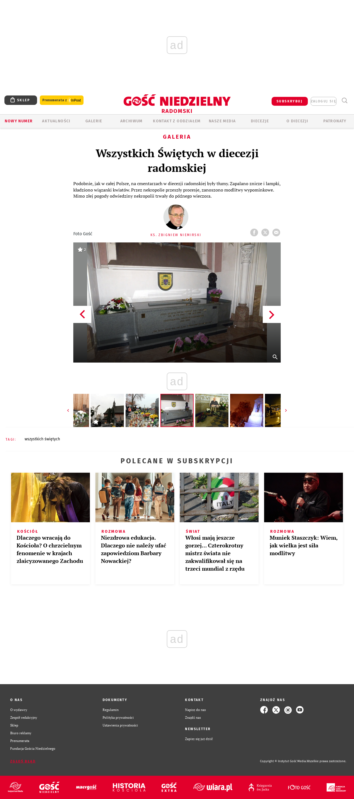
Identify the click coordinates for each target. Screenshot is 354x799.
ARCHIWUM (131, 121)
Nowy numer (19, 121)
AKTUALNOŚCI (56, 121)
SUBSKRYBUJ (290, 101)
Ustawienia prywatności (120, 725)
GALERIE (93, 121)
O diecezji (297, 121)
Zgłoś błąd (23, 761)
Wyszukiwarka (344, 100)
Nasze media (222, 121)
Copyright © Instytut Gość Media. (283, 761)
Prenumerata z (61, 100)
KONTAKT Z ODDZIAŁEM (177, 121)
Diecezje (260, 121)
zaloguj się (323, 101)
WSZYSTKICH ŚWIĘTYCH (42, 439)
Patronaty (335, 121)
